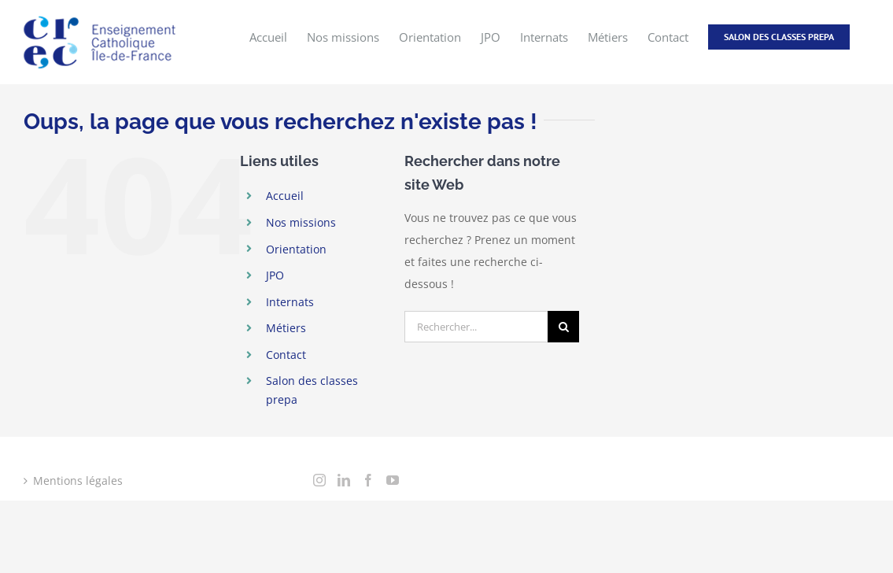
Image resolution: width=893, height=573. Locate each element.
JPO (275, 275)
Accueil (285, 195)
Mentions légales (78, 480)
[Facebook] (368, 480)
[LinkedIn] (344, 480)
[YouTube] (392, 480)
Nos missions (301, 222)
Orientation (296, 249)
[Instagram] (319, 480)
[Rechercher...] (476, 326)
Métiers (286, 327)
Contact (286, 354)
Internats (290, 301)
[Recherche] (563, 326)
